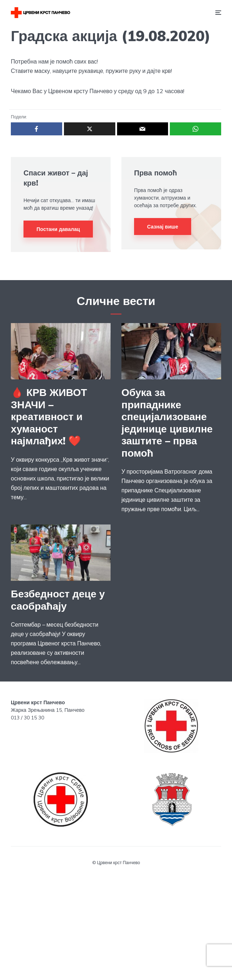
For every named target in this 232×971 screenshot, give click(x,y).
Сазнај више (162, 226)
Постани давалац (58, 229)
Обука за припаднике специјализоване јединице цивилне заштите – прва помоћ (166, 422)
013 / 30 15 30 (27, 717)
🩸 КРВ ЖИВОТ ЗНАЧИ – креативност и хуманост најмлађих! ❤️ (49, 416)
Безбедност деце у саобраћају (58, 600)
